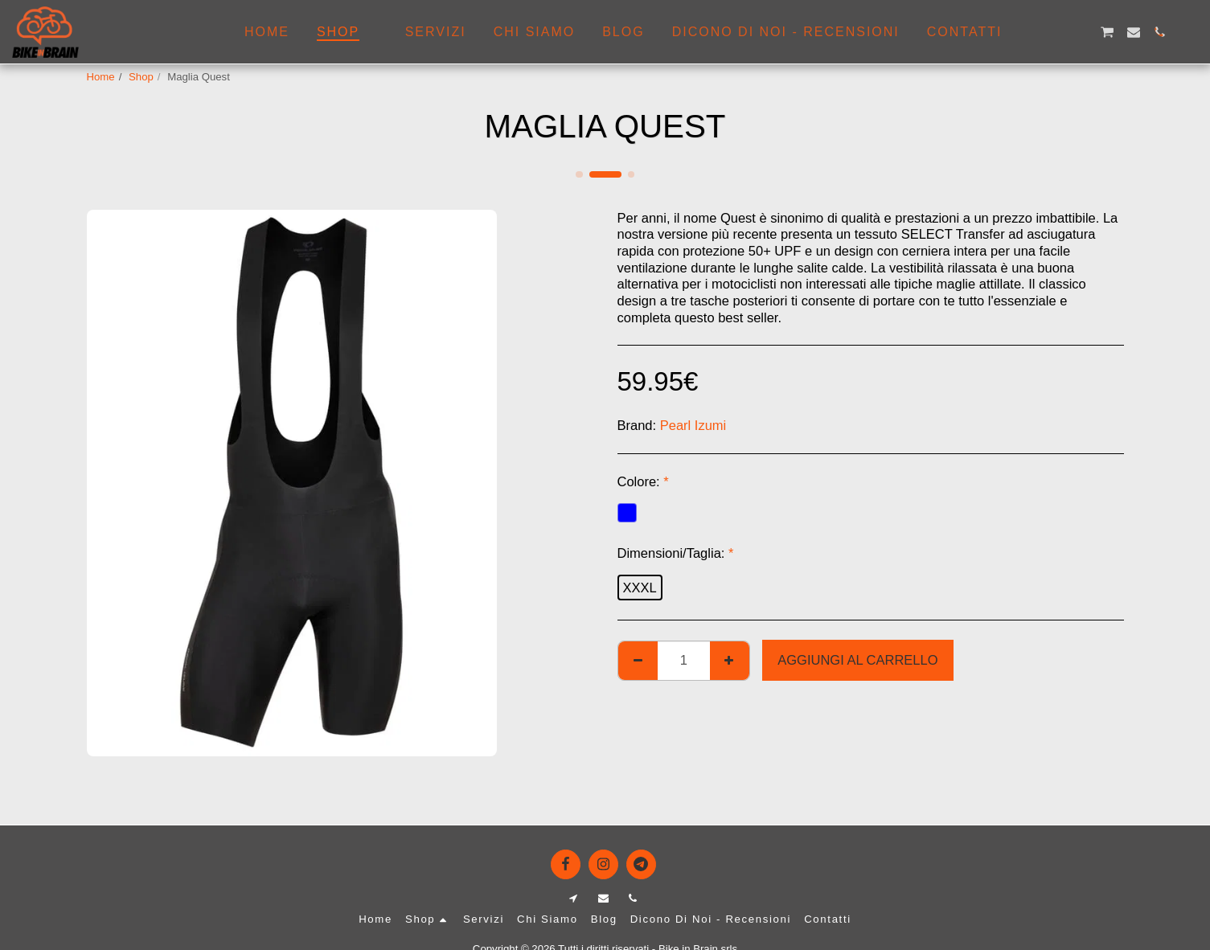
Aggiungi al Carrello (857, 660)
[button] (1029, 32)
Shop (141, 77)
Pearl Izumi (693, 425)
